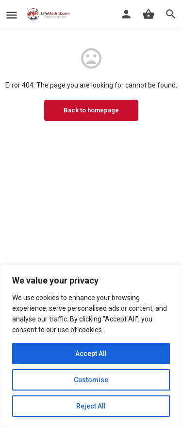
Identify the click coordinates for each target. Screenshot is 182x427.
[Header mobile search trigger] (171, 14)
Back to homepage (91, 110)
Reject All (91, 406)
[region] (91, 346)
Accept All (91, 353)
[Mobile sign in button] (126, 14)
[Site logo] (49, 14)
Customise (91, 380)
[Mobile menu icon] (11, 14)
